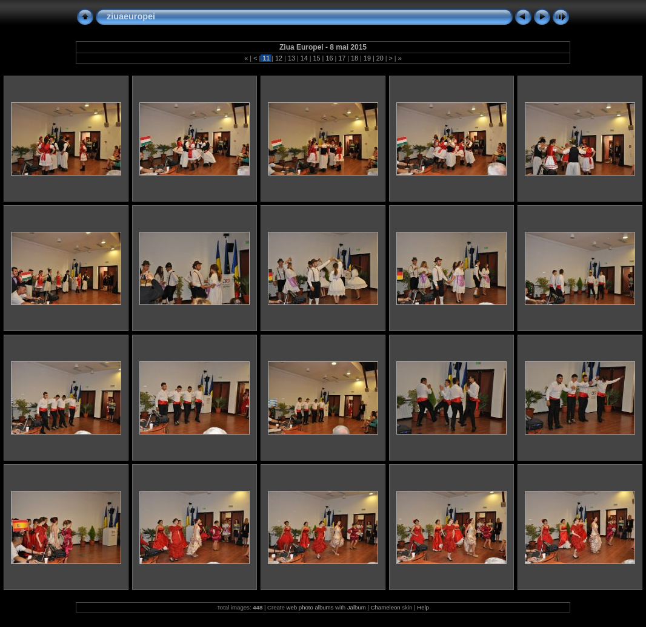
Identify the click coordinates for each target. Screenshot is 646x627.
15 (316, 58)
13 (291, 58)
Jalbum (356, 607)
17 (341, 58)
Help (423, 607)
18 (354, 58)
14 (304, 58)
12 (278, 58)
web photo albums (310, 607)
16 (329, 58)
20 (380, 58)
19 (367, 58)
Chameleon (386, 607)
